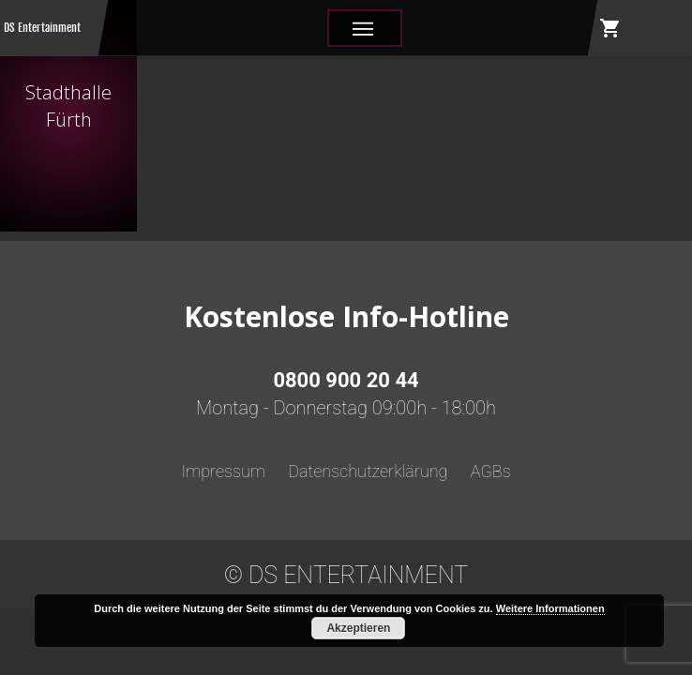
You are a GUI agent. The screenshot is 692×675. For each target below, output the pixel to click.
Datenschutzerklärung (367, 471)
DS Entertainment (42, 28)
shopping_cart (610, 28)
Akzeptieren (358, 628)
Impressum (223, 471)
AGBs (491, 471)
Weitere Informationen (550, 608)
